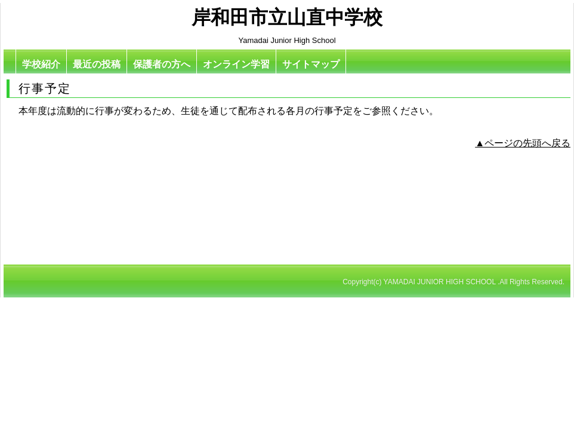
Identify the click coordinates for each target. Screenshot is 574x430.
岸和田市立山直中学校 (287, 17)
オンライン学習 (236, 64)
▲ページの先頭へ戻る (522, 143)
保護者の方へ (161, 64)
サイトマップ (311, 64)
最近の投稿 (97, 64)
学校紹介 (41, 64)
